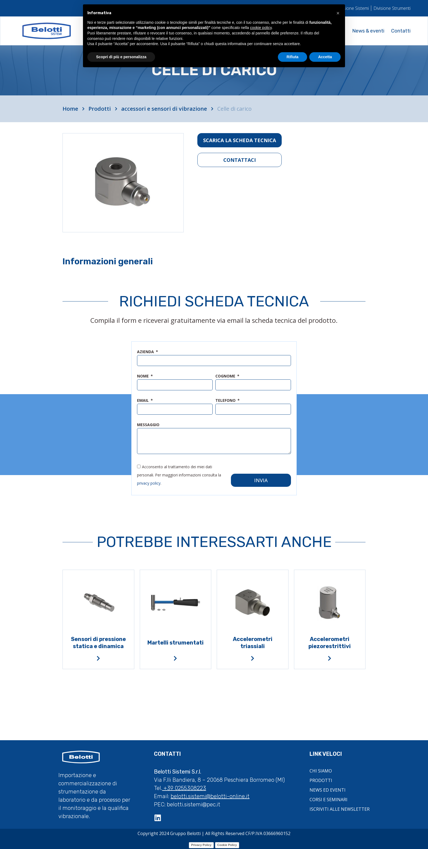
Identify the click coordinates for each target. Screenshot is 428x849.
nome (143, 376)
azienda (146, 352)
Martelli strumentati (175, 641)
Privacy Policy (201, 843)
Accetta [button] (325, 57)
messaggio (148, 425)
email (143, 401)
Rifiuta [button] (293, 57)
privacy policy (148, 482)
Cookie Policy (227, 843)
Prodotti (99, 108)
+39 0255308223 (184, 787)
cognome (225, 376)
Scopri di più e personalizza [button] (121, 57)
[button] (338, 13)
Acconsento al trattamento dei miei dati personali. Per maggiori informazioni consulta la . (179, 474)
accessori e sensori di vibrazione (164, 108)
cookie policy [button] (261, 27)
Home (70, 108)
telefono (226, 401)
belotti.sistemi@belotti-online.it (210, 795)
